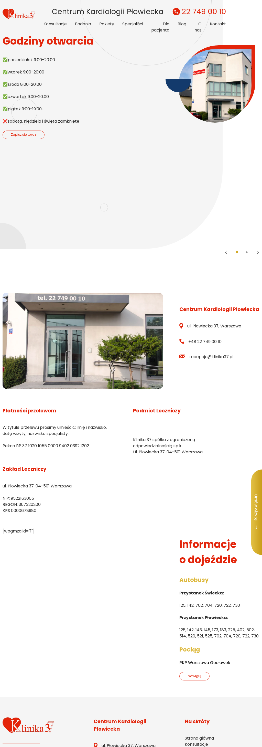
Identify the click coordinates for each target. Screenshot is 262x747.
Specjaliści (132, 24)
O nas (198, 27)
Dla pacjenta (160, 27)
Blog (182, 24)
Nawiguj (194, 676)
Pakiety (106, 24)
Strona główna (199, 738)
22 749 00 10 (198, 11)
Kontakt (218, 24)
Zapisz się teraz (23, 134)
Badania (83, 24)
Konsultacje (55, 24)
